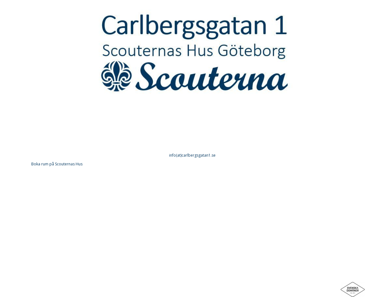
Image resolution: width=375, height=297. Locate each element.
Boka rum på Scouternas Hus (56, 164)
